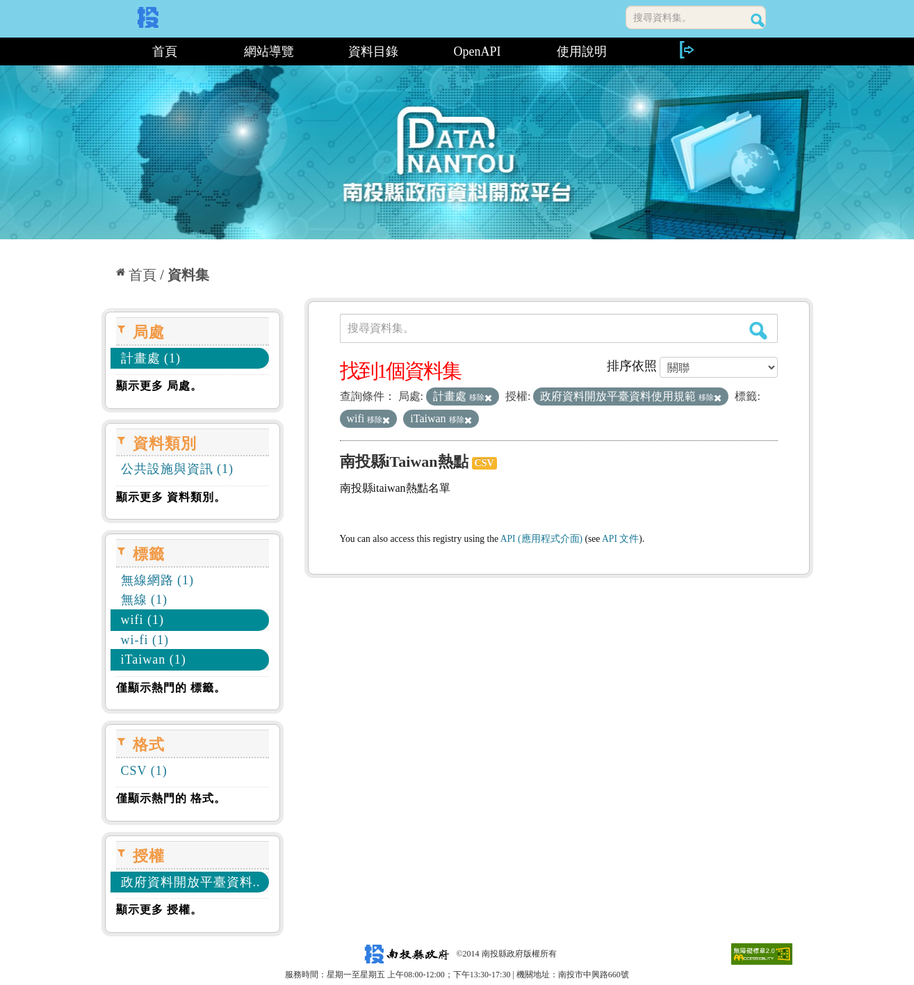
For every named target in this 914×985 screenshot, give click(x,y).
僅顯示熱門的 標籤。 (171, 688)
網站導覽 (269, 51)
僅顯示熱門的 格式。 (171, 798)
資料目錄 (373, 51)
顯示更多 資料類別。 (171, 497)
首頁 (164, 51)
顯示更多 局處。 (159, 386)
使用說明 (582, 51)
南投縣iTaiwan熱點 (404, 461)
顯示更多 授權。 (159, 909)
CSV (484, 463)
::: (106, 51)
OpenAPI (477, 51)
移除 (480, 397)
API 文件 (620, 539)
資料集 (188, 274)
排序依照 (632, 366)
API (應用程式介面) (541, 539)
